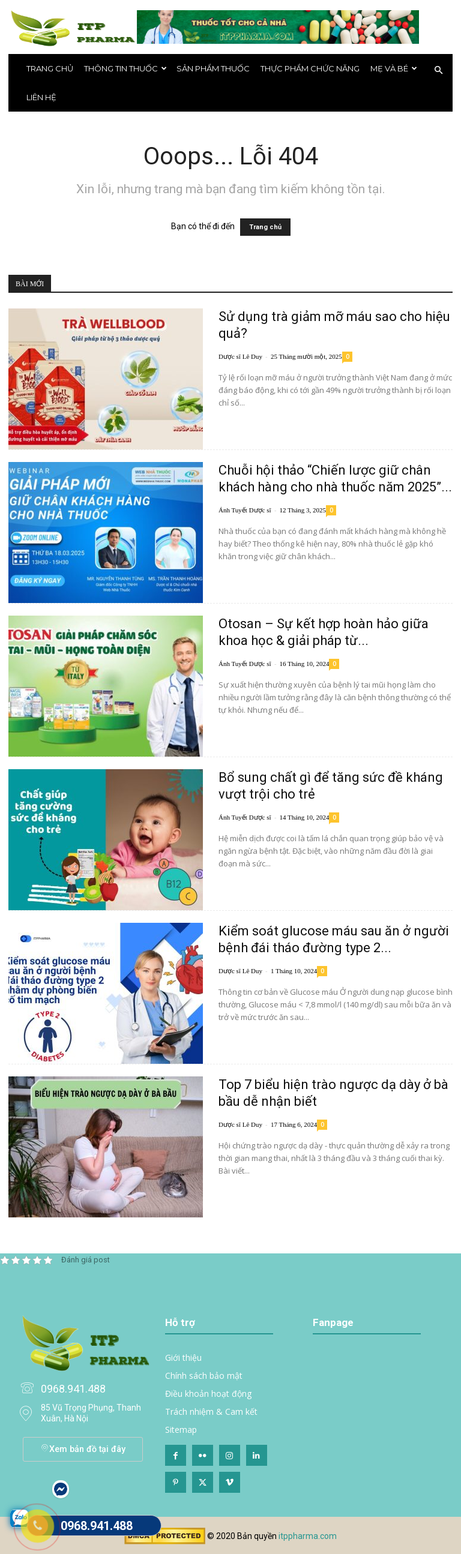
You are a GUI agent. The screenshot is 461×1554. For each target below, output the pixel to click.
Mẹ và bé (393, 68)
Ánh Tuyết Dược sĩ (244, 510)
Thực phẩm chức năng (310, 68)
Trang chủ (49, 68)
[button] (438, 70)
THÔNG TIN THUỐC (125, 68)
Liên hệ (41, 97)
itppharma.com (308, 1536)
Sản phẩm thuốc (213, 68)
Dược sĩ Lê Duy (240, 356)
